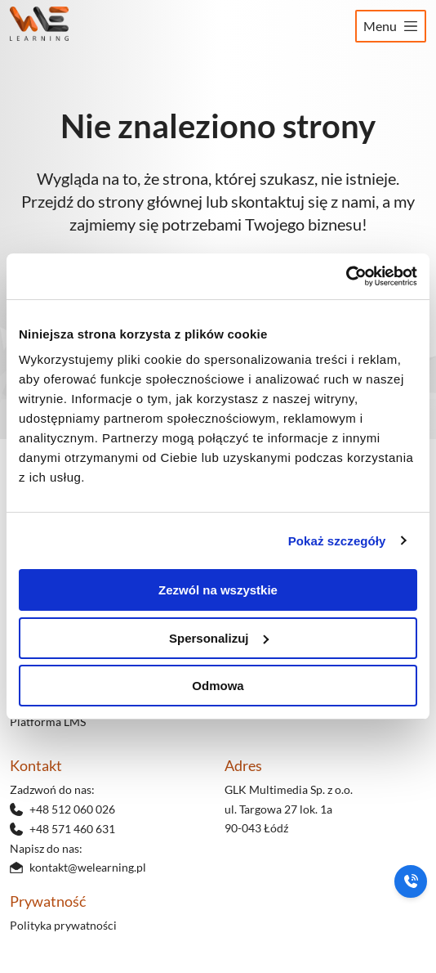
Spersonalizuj (219, 638)
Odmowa (217, 686)
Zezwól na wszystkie (218, 590)
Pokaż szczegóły (337, 541)
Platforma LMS (48, 722)
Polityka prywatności (63, 925)
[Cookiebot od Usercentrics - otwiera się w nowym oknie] (345, 276)
